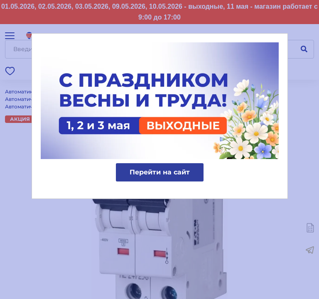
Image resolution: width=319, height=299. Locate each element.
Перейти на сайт (160, 172)
